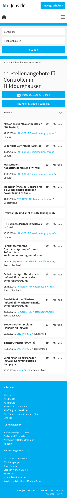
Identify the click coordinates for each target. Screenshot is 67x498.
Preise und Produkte (14, 436)
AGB (19, 490)
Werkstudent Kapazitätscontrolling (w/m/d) (22, 166)
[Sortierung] (30, 113)
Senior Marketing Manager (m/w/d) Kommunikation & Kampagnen (20, 361)
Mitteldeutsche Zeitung (16, 458)
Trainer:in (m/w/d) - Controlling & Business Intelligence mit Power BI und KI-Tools (23, 190)
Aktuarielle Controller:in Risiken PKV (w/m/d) (23, 125)
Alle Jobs (8, 395)
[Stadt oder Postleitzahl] (33, 40)
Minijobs (8, 417)
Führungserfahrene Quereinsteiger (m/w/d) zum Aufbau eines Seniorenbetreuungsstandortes (23, 250)
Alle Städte (9, 398)
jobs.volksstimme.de (15, 477)
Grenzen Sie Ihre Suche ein (33, 104)
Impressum (47, 490)
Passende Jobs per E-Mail (33, 95)
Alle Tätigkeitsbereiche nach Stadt (21, 414)
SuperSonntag (11, 466)
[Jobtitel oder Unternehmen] (33, 31)
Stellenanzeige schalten (16, 432)
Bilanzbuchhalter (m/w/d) (19, 342)
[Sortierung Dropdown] (61, 113)
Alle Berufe (9, 402)
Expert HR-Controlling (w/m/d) (22, 146)
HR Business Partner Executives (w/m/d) (23, 225)
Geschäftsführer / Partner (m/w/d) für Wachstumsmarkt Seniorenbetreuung (22, 302)
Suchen (33, 50)
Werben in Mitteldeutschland (19, 440)
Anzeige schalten (53, 5)
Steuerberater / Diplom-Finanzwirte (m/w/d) (18, 326)
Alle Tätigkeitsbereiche (16, 410)
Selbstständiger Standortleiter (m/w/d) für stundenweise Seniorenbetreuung (22, 277)
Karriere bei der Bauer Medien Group (23, 481)
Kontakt (8, 443)
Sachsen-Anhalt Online (16, 469)
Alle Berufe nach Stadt (15, 406)
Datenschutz (31, 490)
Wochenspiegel (12, 462)
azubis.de (9, 473)
